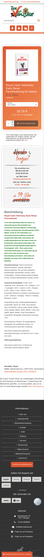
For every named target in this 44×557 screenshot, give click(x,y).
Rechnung (16, 479)
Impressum (23, 458)
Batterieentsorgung (23, 454)
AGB (23, 432)
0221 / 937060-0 (29, 371)
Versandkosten (28, 114)
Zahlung (23, 436)
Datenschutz (23, 445)
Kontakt (23, 427)
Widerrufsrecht (22, 449)
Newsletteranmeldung (23, 423)
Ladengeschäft (23, 419)
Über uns (22, 414)
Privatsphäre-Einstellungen (17, 554)
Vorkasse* (36, 479)
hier (25, 140)
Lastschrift (6, 485)
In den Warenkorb (26, 123)
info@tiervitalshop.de (22, 179)
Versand (23, 441)
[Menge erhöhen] (12, 121)
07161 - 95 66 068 (22, 185)
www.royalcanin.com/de (13, 371)
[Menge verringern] (12, 124)
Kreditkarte (26, 479)
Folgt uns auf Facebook (22, 532)
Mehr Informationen (35, 386)
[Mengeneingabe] (8, 123)
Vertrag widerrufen (22, 464)
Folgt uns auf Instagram (22, 536)
